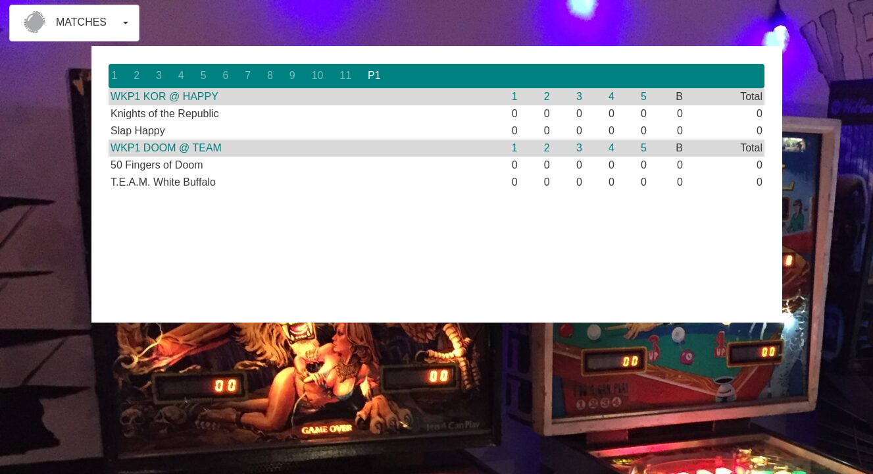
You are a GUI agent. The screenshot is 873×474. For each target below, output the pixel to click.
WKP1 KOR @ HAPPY (164, 96)
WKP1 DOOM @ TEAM (166, 147)
